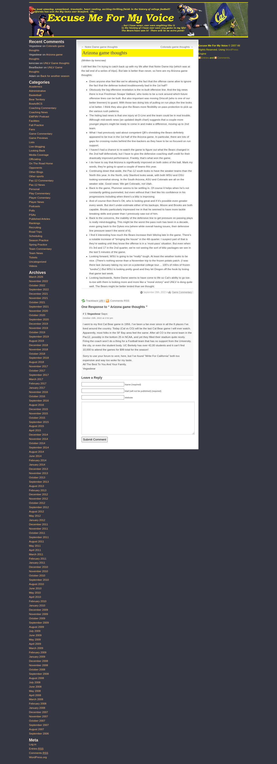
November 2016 (38, 392)
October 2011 (37, 533)
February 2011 (38, 558)
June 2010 (35, 588)
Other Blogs (36, 172)
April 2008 (35, 695)
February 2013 (38, 490)
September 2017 (39, 374)
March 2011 (36, 554)
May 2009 (35, 639)
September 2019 (39, 336)
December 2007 (38, 712)
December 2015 (38, 409)
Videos (33, 266)
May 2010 (35, 592)
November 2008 (38, 665)
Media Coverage (39, 154)
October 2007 (37, 720)
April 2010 (35, 597)
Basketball (35, 95)
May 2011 (35, 545)
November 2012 (38, 498)
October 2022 (37, 285)
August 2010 (36, 584)
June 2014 (35, 456)
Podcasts (34, 206)
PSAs (32, 214)
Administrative (37, 90)
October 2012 (37, 503)
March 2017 (36, 379)
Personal (34, 189)
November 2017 (38, 366)
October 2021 (37, 302)
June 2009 (35, 635)
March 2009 (36, 648)
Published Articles (39, 218)
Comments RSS (119, 300)
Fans (32, 129)
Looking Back (37, 150)
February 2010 (38, 601)
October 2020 (37, 315)
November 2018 (38, 349)
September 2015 (39, 422)
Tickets (33, 257)
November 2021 (38, 298)
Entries (36, 748)
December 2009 (38, 609)
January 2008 (37, 707)
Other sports (36, 176)
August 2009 (36, 627)
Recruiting (35, 227)
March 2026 (36, 276)
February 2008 (38, 703)
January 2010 (37, 605)
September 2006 (39, 733)
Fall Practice (36, 125)
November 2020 (38, 310)
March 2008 (36, 699)
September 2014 (39, 447)
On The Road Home (41, 163)
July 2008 (35, 682)
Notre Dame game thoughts (101, 46)
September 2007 (39, 725)
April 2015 (35, 430)
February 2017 (38, 383)
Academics (35, 86)
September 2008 (39, 673)
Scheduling (35, 236)
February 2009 (38, 652)
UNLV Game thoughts (56, 63)
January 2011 (37, 562)
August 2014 (36, 451)
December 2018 (38, 345)
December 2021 (38, 293)
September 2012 (39, 507)
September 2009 (39, 622)
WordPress (232, 49)
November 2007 (38, 716)
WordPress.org (38, 757)
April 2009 (35, 643)
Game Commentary (182, 292)
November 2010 (38, 571)
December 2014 (38, 434)
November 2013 (38, 473)
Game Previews (38, 138)
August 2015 (36, 426)
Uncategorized (37, 261)
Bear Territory (37, 99)
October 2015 (37, 417)
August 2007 (36, 729)
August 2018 (36, 362)
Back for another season (54, 76)
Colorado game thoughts (175, 46)
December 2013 (38, 468)
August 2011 (36, 541)
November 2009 (38, 614)
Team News (36, 253)
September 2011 (39, 537)
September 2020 (39, 319)
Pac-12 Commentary (41, 180)
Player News (36, 202)
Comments (38, 753)
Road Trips (35, 231)
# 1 (85, 313)
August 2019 (36, 340)
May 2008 (35, 691)
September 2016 (39, 400)
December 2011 (38, 524)
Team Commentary (40, 248)
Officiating (35, 159)
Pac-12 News (37, 184)
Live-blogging (37, 146)
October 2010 (37, 575)
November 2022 (38, 281)
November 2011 (38, 528)
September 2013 (39, 481)
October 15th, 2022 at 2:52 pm (98, 318)
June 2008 (35, 686)
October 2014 (37, 443)
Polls (32, 210)
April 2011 (35, 550)
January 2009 (37, 656)
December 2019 (38, 323)
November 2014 (38, 439)
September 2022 (39, 289)
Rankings (34, 223)
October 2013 (37, 477)
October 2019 (37, 332)
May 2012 (35, 515)
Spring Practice (38, 244)
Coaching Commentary (42, 108)
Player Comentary (40, 197)
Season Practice (39, 240)
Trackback (95, 300)
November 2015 (38, 413)
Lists (32, 142)
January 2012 (37, 520)
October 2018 (37, 353)
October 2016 (37, 396)
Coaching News (38, 112)
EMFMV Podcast (39, 116)
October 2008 (37, 669)
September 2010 (39, 579)
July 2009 (35, 631)
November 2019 (38, 328)
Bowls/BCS (35, 103)
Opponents (35, 167)
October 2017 (37, 370)
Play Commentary (39, 193)
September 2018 (39, 357)
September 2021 (39, 306)
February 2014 (38, 460)
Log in (32, 744)
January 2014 (37, 464)
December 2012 (38, 494)
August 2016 (36, 404)
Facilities (34, 120)
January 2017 (37, 387)
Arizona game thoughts (104, 52)
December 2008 (38, 661)
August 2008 (36, 678)
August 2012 (36, 511)
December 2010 (38, 567)
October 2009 (37, 618)
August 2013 (36, 486)
